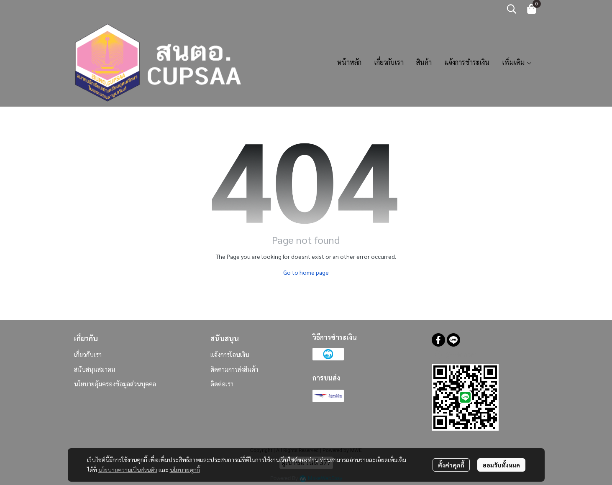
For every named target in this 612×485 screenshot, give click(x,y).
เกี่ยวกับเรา (88, 354)
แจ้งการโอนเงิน (229, 354)
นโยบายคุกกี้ (185, 469)
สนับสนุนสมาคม (94, 369)
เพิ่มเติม (517, 62)
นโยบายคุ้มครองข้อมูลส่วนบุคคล (115, 384)
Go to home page (306, 272)
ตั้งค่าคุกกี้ (451, 465)
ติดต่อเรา (221, 384)
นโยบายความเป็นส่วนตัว (127, 469)
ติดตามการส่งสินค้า (234, 369)
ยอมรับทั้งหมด (501, 465)
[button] (511, 9)
